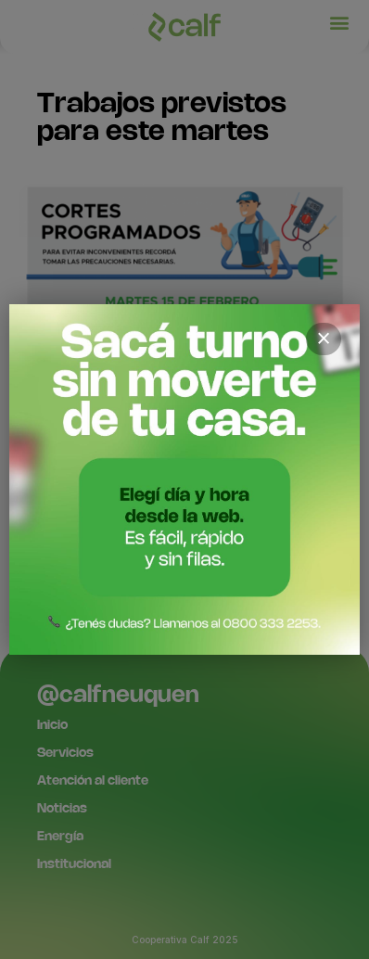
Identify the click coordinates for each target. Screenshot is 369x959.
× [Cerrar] (323, 338)
